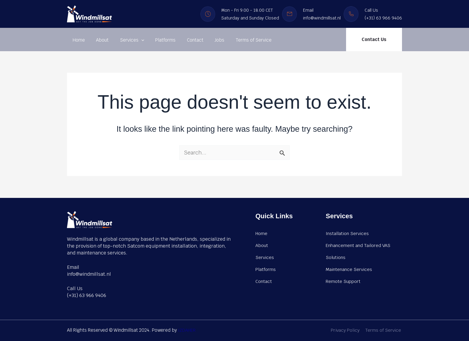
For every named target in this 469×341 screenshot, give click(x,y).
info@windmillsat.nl (89, 274)
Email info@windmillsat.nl (322, 14)
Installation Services (347, 233)
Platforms (157, 40)
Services (126, 40)
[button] (374, 39)
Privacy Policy (347, 330)
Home (77, 40)
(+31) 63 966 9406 (86, 295)
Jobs (207, 40)
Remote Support (343, 281)
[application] (135, 40)
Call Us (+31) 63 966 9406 (383, 14)
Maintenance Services (349, 269)
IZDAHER (187, 330)
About (99, 40)
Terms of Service (239, 40)
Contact (185, 40)
